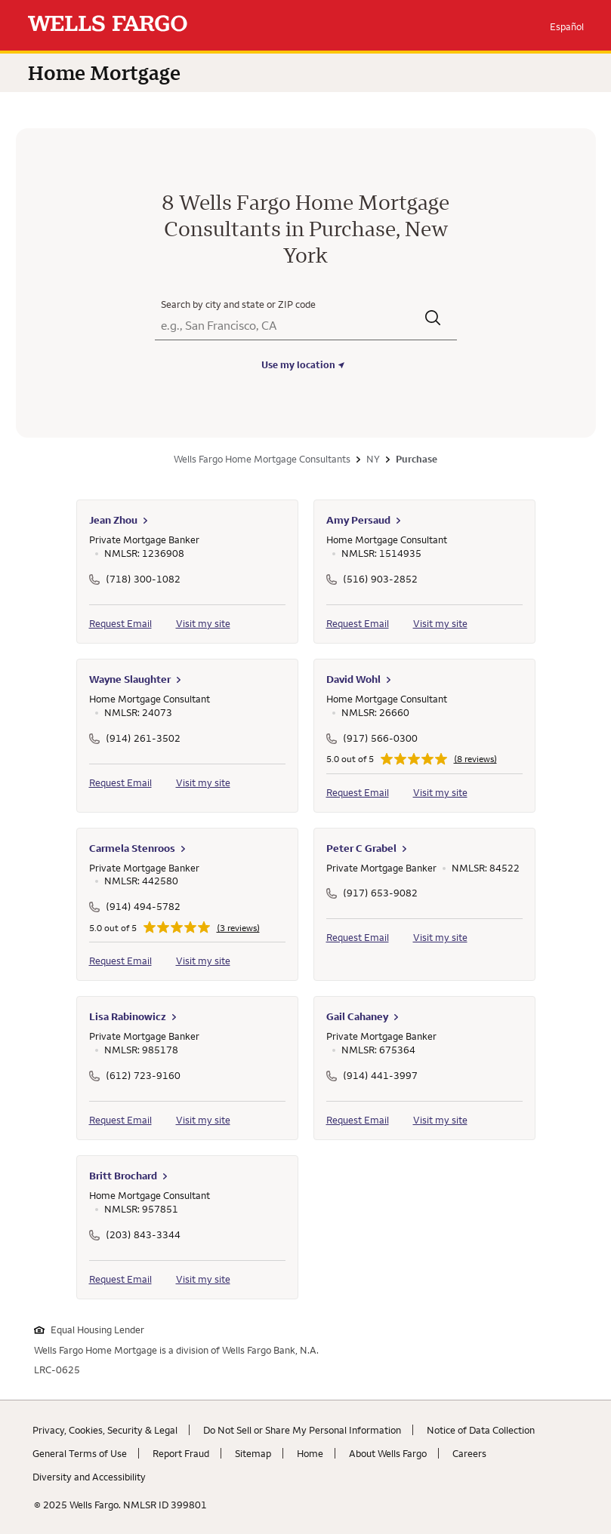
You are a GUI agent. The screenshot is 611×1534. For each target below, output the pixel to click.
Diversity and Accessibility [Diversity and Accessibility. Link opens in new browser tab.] (89, 1476)
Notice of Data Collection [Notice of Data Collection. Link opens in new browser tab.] (481, 1430)
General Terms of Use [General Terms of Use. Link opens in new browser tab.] (79, 1453)
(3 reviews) (238, 928)
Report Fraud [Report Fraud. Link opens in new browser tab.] (181, 1453)
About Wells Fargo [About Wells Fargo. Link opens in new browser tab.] (388, 1453)
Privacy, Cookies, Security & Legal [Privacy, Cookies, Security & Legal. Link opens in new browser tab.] (104, 1430)
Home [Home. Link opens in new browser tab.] (310, 1453)
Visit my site (203, 623)
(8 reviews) (475, 759)
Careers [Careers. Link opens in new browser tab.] (469, 1453)
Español (567, 26)
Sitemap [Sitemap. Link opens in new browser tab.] (253, 1453)
